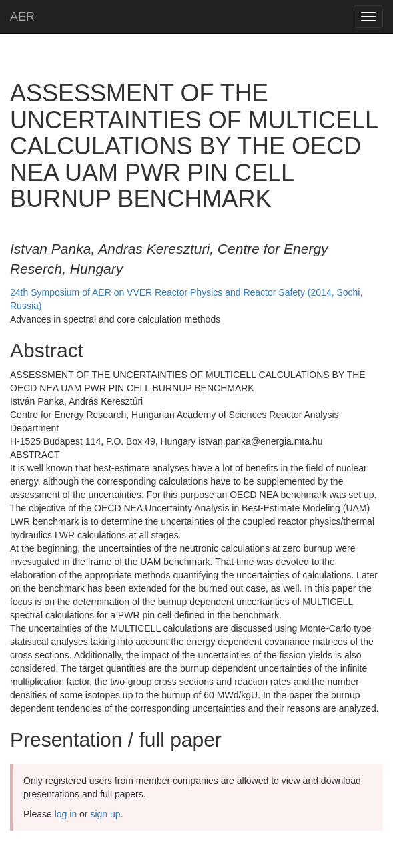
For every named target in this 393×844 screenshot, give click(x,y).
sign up (105, 814)
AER (22, 16)
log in (66, 814)
